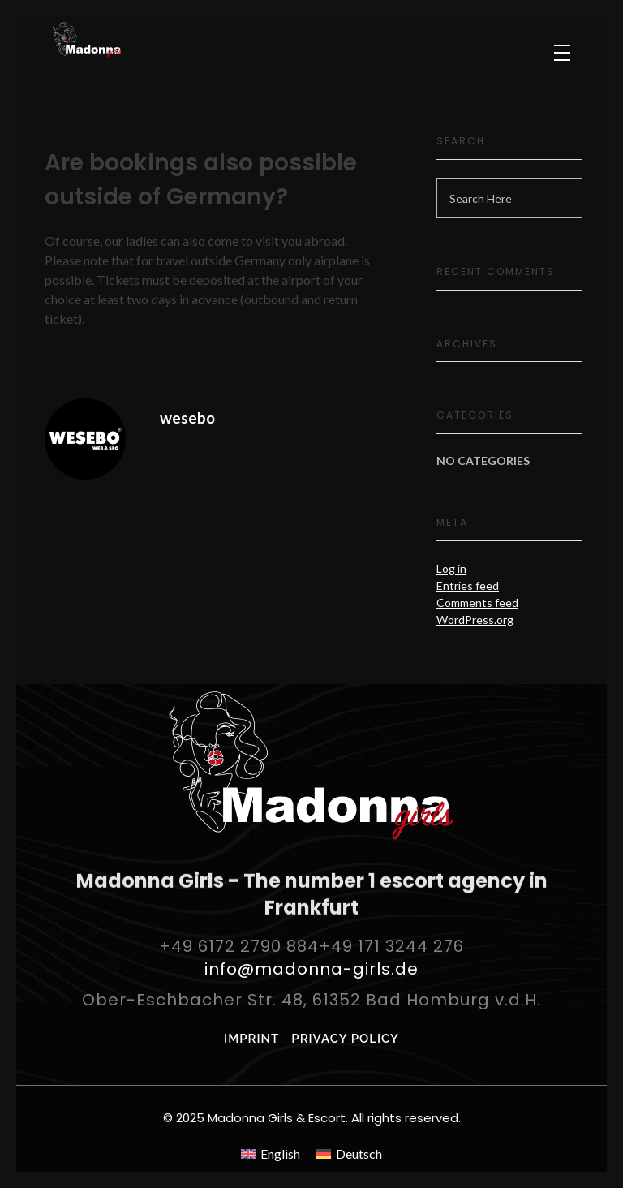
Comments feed (477, 602)
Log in (451, 568)
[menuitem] (270, 1153)
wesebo (187, 417)
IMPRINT (251, 1038)
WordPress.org (474, 619)
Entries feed (467, 585)
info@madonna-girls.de (311, 969)
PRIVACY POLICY (345, 1038)
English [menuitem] (280, 1153)
